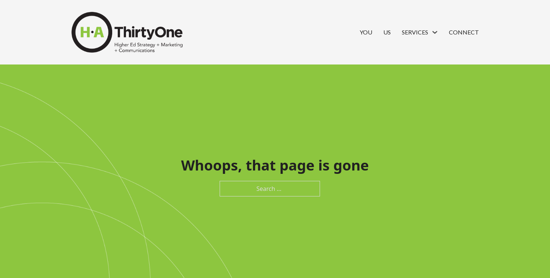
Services (415, 32)
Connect (464, 32)
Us (387, 32)
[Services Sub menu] (435, 32)
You (366, 32)
